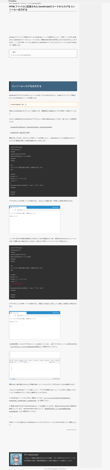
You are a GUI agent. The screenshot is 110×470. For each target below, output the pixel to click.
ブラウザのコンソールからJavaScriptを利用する (30, 3)
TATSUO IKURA (33, 454)
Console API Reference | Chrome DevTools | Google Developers (31, 127)
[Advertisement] (43, 23)
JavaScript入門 (16, 3)
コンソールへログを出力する (22, 55)
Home (10, 3)
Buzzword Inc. (55, 468)
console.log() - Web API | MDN (20, 132)
